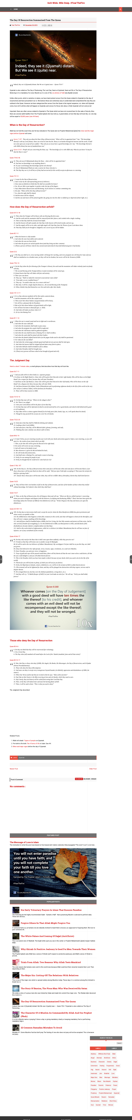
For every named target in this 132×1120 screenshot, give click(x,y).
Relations (104, 82)
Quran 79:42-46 (15, 159)
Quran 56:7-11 (14, 382)
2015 (56, 1059)
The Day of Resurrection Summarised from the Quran (48, 1007)
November (62, 1092)
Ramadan (111, 78)
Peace (115, 67)
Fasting (102, 47)
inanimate (94, 55)
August (60, 1099)
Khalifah (106, 55)
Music (99, 63)
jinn (100, 55)
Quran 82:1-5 (14, 241)
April (60, 1108)
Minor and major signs (20, 757)
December (62, 1061)
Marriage (107, 59)
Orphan (115, 63)
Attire (114, 39)
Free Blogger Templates (68, 1117)
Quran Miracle (95, 78)
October (61, 1094)
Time (104, 86)
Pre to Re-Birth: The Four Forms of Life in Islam (71, 1068)
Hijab (114, 51)
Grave (118, 47)
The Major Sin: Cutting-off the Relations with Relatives (49, 981)
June (60, 1103)
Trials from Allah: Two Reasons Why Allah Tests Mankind (51, 968)
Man (101, 59)
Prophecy (94, 74)
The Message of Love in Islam (24, 853)
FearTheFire (101, 1063)
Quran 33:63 (18, 151)
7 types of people (30, 751)
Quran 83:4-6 (14, 657)
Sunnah (98, 86)
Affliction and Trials (104, 35)
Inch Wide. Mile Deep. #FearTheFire (66, 3)
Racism (104, 78)
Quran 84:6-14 (14, 448)
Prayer (114, 71)
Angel (92, 39)
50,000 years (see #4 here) (52, 115)
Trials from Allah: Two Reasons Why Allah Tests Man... (70, 1081)
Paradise (93, 67)
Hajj (92, 51)
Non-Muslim (107, 63)
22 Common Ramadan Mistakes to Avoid (41, 1034)
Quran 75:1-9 (14, 179)
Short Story (113, 82)
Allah (113, 35)
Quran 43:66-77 (15, 551)
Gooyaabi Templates (87, 1117)
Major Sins (94, 59)
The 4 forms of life (33, 754)
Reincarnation (95, 82)
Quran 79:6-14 (14, 273)
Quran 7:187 (18, 138)
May (60, 1105)
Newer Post (14, 779)
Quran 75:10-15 (15, 407)
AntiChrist (107, 39)
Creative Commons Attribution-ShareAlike (102, 1065)
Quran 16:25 (14, 496)
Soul (92, 86)
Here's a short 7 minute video (19, 377)
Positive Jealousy (104, 71)
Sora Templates (57, 1117)
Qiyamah (21, 768)
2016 (56, 1057)
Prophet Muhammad (105, 74)
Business (93, 43)
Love (113, 55)
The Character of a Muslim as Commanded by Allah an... (70, 1085)
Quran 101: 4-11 (15, 303)
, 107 (19, 478)
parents (101, 67)
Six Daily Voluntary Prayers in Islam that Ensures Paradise (51, 916)
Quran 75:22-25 (15, 432)
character (102, 43)
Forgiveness (110, 47)
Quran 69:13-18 (15, 218)
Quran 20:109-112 (16, 524)
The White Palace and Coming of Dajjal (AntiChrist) (47, 942)
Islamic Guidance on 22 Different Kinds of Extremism (71, 1089)
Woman (110, 86)
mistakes (115, 59)
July (59, 1101)
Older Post (81, 779)
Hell (110, 51)
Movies (93, 63)
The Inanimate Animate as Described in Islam (69, 1076)
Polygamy (94, 71)
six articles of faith (67, 86)
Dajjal (115, 43)
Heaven (104, 51)
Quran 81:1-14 (14, 328)
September (62, 1096)
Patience (108, 67)
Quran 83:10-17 (15, 671)
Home (16, 9)
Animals (99, 39)
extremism (94, 47)
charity (109, 43)
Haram (97, 51)
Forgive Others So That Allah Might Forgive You (45, 929)
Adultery (93, 35)
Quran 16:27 (14, 508)
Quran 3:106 (14, 478)
